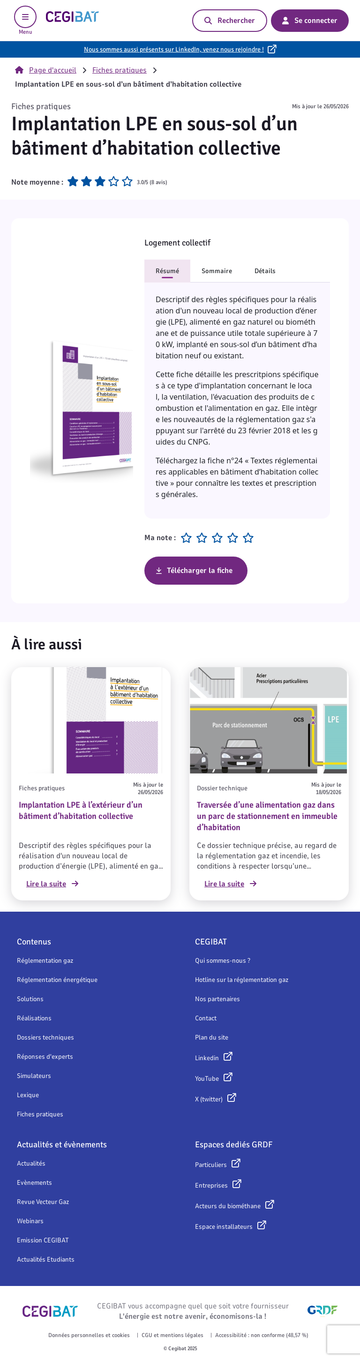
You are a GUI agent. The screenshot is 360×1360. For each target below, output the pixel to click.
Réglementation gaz (45, 960)
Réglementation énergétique (57, 979)
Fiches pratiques (119, 70)
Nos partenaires (217, 999)
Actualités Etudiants (46, 1259)
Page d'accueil (45, 70)
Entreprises (211, 1185)
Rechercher (229, 20)
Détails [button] (265, 271)
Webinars (30, 1221)
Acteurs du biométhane (228, 1206)
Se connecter (310, 20)
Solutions (30, 999)
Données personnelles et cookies (89, 1335)
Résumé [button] (167, 271)
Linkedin (207, 1058)
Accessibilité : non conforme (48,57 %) (261, 1335)
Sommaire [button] (217, 271)
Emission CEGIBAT (43, 1240)
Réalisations (34, 1018)
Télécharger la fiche (199, 570)
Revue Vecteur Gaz (43, 1201)
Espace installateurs (224, 1226)
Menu (25, 21)
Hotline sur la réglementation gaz (241, 979)
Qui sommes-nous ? (222, 960)
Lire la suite (52, 884)
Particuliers (211, 1164)
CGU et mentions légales (172, 1335)
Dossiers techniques (45, 1037)
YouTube (207, 1078)
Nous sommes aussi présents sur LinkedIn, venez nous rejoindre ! (174, 49)
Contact (206, 1018)
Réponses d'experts (45, 1056)
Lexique (28, 1095)
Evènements (34, 1182)
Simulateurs (34, 1075)
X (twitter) (209, 1099)
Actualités (31, 1163)
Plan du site (211, 1037)
